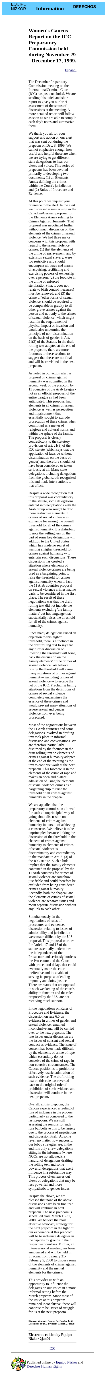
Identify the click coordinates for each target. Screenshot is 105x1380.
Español (70, 70)
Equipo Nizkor (66, 1362)
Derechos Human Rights (44, 1366)
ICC (52, 1348)
